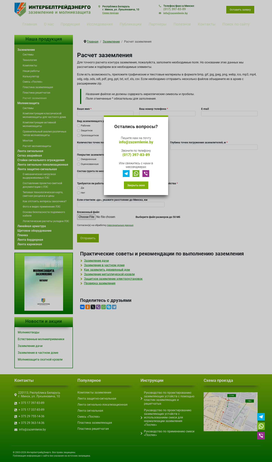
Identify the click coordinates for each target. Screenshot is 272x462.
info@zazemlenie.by (136, 142)
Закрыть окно (136, 185)
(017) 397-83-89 (136, 154)
